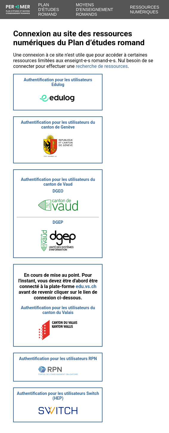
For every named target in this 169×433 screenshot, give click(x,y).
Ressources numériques (144, 9)
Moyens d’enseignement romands (94, 9)
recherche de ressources (102, 66)
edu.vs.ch (86, 286)
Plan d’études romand (48, 9)
